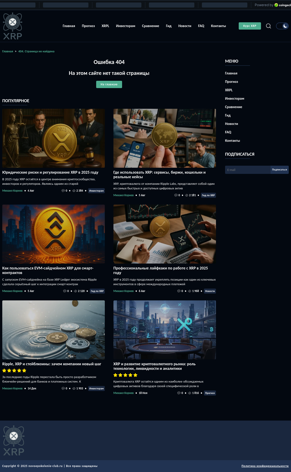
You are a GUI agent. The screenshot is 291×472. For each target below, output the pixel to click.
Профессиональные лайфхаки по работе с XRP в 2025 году (160, 270)
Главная (69, 26)
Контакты (218, 26)
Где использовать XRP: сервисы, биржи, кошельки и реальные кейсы (159, 174)
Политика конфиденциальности (265, 466)
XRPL (105, 26)
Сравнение (150, 26)
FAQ (201, 26)
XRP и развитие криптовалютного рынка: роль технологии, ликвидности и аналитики (154, 366)
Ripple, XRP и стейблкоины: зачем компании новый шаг (51, 363)
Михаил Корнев (12, 190)
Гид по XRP (208, 195)
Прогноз (88, 26)
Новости (184, 26)
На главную (109, 84)
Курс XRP (249, 26)
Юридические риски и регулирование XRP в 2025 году (50, 172)
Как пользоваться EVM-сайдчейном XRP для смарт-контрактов (47, 270)
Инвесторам (125, 26)
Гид (168, 26)
